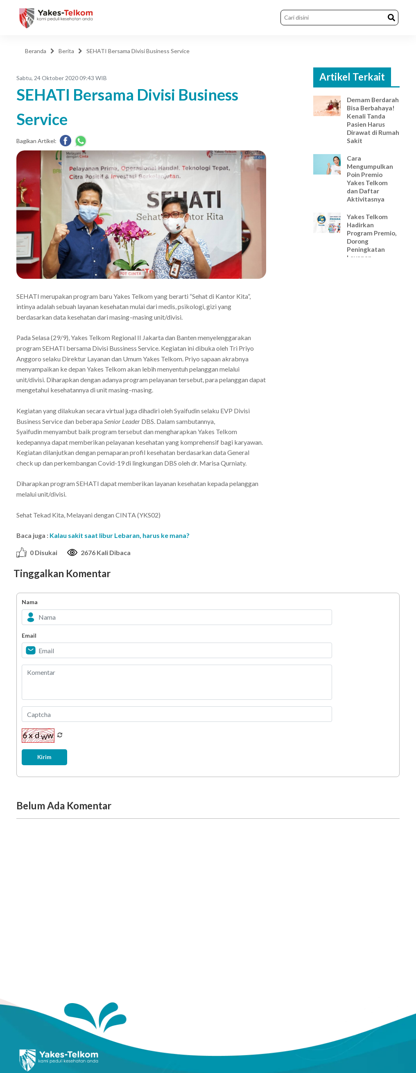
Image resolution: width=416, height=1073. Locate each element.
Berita (66, 50)
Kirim (45, 757)
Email (29, 635)
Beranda (35, 50)
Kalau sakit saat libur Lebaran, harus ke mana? (120, 535)
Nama (30, 601)
